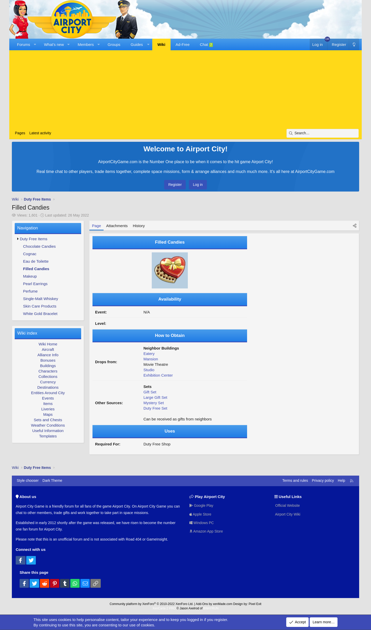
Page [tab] (96, 225)
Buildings (48, 365)
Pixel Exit (255, 604)
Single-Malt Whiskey (40, 298)
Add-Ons (202, 604)
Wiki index (27, 333)
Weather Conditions (48, 425)
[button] (35, 44)
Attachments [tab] (117, 225)
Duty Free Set (155, 408)
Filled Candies (36, 269)
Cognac (30, 254)
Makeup (30, 276)
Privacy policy (323, 480)
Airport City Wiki (287, 514)
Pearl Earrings (35, 283)
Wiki (161, 44)
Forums (23, 44)
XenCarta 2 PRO (164, 608)
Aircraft (48, 349)
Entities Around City (48, 393)
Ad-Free (183, 44)
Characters (47, 371)
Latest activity (40, 133)
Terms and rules (295, 480)
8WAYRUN (210, 608)
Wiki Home (48, 344)
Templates (48, 436)
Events (48, 398)
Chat (206, 44)
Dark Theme (52, 480)
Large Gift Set (155, 397)
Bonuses (47, 360)
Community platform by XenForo (151, 604)
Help (341, 480)
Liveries (48, 409)
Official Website (287, 505)
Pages (20, 133)
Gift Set (150, 392)
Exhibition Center (158, 375)
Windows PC (201, 523)
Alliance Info (47, 355)
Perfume (30, 291)
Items (48, 403)
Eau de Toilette (36, 261)
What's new (54, 44)
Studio (149, 370)
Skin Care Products (39, 306)
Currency (48, 382)
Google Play (201, 505)
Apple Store (200, 514)
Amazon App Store (206, 531)
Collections (47, 376)
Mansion (151, 359)
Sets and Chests (48, 420)
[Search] (322, 133)
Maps (48, 414)
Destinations (48, 387)
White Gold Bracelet (40, 313)
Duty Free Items (33, 239)
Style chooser (28, 480)
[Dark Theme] (354, 44)
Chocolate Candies (39, 246)
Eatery (149, 353)
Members (86, 44)
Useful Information (48, 430)
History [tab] (139, 225)
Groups (114, 44)
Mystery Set (154, 403)
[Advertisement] (185, 90)
